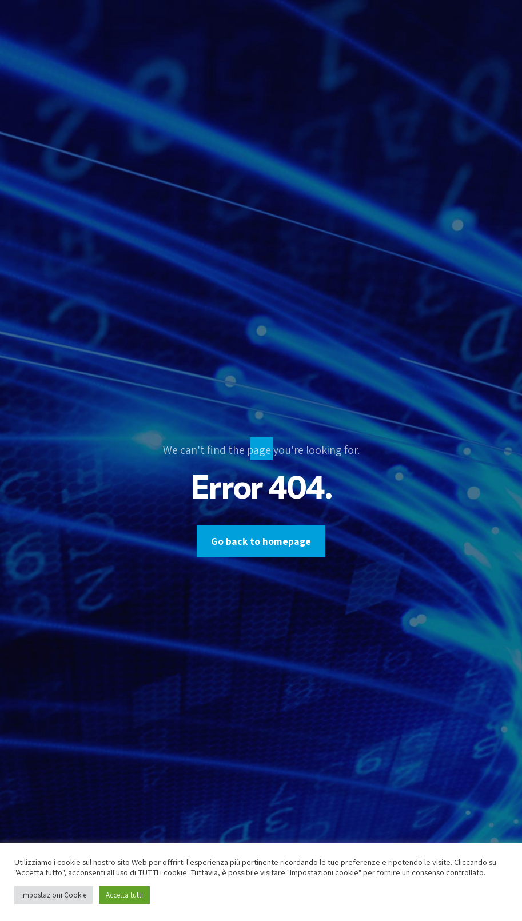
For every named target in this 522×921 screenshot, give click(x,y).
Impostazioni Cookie (53, 895)
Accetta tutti (124, 895)
